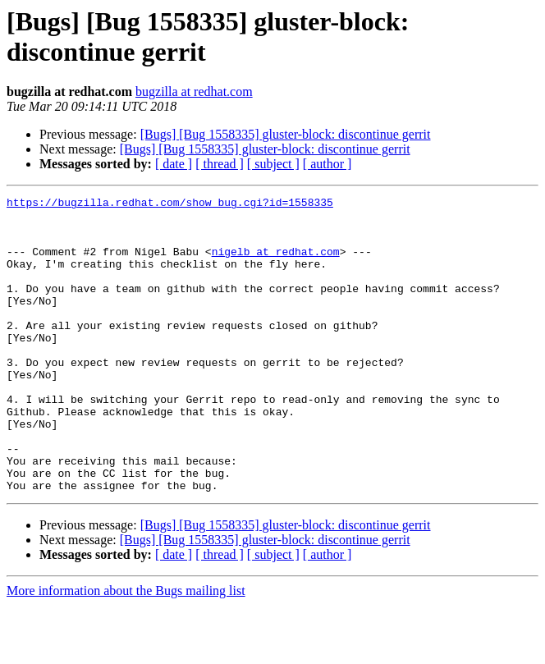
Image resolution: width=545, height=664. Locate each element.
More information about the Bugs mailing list (126, 650)
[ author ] (327, 164)
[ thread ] (219, 164)
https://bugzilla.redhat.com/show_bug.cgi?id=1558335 (170, 204)
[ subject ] (273, 164)
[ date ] (173, 164)
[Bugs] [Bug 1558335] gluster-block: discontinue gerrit (285, 134)
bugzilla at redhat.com (194, 91)
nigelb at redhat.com (276, 263)
